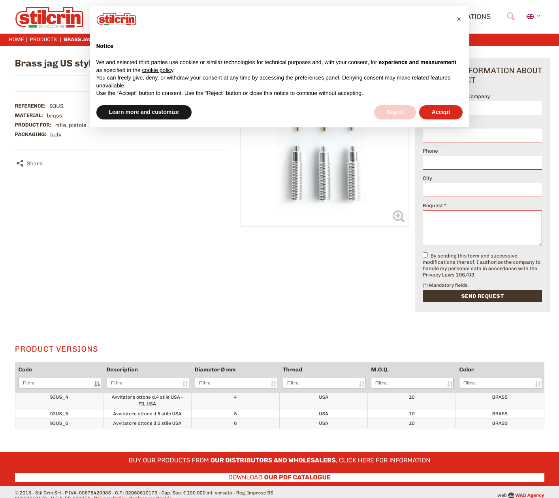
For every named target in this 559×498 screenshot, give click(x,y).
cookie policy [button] (157, 70)
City (427, 179)
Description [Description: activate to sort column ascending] (152, 377)
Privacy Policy (110, 491)
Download (279, 470)
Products (43, 40)
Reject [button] (395, 112)
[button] (459, 19)
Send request (482, 296)
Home (16, 40)
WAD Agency (529, 488)
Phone (430, 151)
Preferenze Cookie (150, 491)
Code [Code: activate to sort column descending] (58, 377)
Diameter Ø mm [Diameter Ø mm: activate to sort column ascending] (248, 377)
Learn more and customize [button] (144, 112)
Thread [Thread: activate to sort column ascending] (332, 377)
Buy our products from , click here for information (280, 453)
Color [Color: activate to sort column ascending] (502, 377)
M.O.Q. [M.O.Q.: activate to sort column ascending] (417, 377)
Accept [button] (441, 112)
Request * (434, 206)
